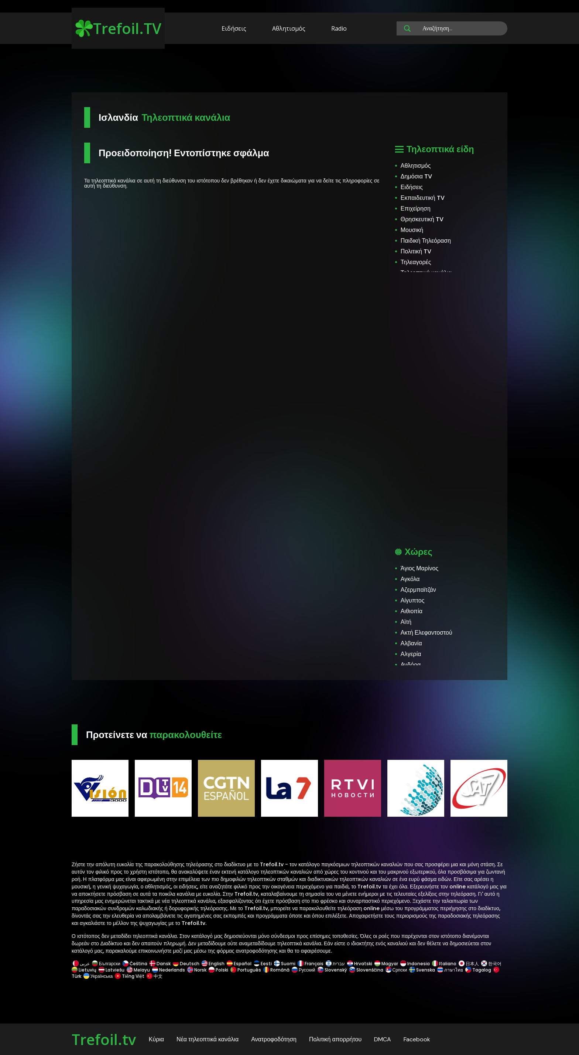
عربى (81, 963)
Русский (303, 970)
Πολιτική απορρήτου (335, 1039)
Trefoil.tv (104, 1039)
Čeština (134, 963)
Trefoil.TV (118, 28)
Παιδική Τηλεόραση (426, 240)
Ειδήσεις (234, 28)
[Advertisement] (289, 69)
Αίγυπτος (413, 600)
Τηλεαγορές (416, 262)
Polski (218, 970)
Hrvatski (359, 963)
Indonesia (415, 963)
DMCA (382, 1039)
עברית (335, 963)
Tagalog (478, 970)
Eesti (263, 963)
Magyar (386, 963)
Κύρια (156, 1039)
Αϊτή (406, 622)
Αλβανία (411, 643)
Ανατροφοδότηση (274, 1039)
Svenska (422, 970)
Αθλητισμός (288, 28)
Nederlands (168, 970)
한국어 (491, 963)
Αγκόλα (410, 579)
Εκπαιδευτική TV (423, 198)
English (213, 963)
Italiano (444, 963)
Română (276, 970)
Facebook (417, 1039)
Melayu (138, 970)
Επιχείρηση (416, 208)
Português (245, 970)
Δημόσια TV (416, 176)
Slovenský (332, 970)
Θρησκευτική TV (422, 219)
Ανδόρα (411, 664)
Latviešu (111, 970)
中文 (153, 976)
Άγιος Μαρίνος (419, 568)
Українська (98, 976)
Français (311, 963)
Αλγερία (411, 654)
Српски (396, 970)
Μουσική (412, 230)
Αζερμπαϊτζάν (418, 589)
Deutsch (186, 963)
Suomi (285, 963)
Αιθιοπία (411, 611)
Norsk (197, 970)
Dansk (160, 963)
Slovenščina (366, 970)
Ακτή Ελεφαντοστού (426, 632)
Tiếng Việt (129, 976)
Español (239, 963)
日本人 (469, 963)
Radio (339, 28)
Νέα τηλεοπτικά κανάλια (208, 1039)
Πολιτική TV (416, 251)
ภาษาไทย (450, 970)
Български (106, 963)
